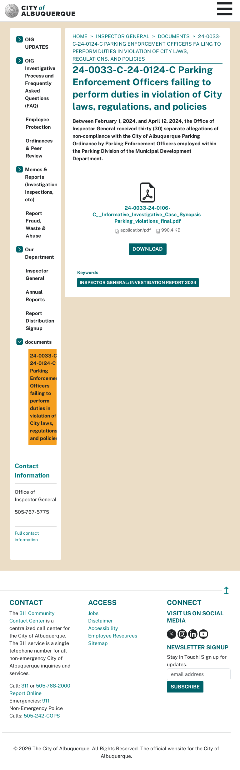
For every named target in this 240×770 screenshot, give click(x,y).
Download (147, 249)
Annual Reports (35, 295)
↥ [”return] (226, 590)
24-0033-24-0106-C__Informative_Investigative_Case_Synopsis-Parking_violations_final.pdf (147, 214)
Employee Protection (38, 123)
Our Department (39, 253)
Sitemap (98, 643)
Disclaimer (100, 621)
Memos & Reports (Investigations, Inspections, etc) (41, 184)
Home (80, 36)
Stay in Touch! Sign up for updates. (197, 661)
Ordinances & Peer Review (39, 148)
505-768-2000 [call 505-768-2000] (53, 686)
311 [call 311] (25, 686)
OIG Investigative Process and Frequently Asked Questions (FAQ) (40, 83)
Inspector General (122, 36)
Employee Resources (112, 636)
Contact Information (32, 470)
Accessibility (103, 628)
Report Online (25, 693)
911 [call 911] (46, 701)
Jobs (93, 613)
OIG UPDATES (36, 43)
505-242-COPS (42, 716)
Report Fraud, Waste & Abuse (36, 224)
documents (174, 36)
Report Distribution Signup (40, 320)
